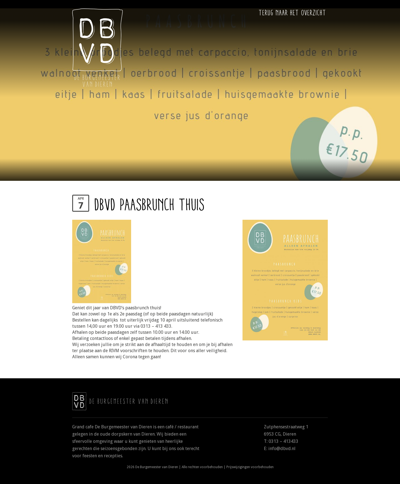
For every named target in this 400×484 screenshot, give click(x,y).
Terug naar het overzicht (292, 12)
